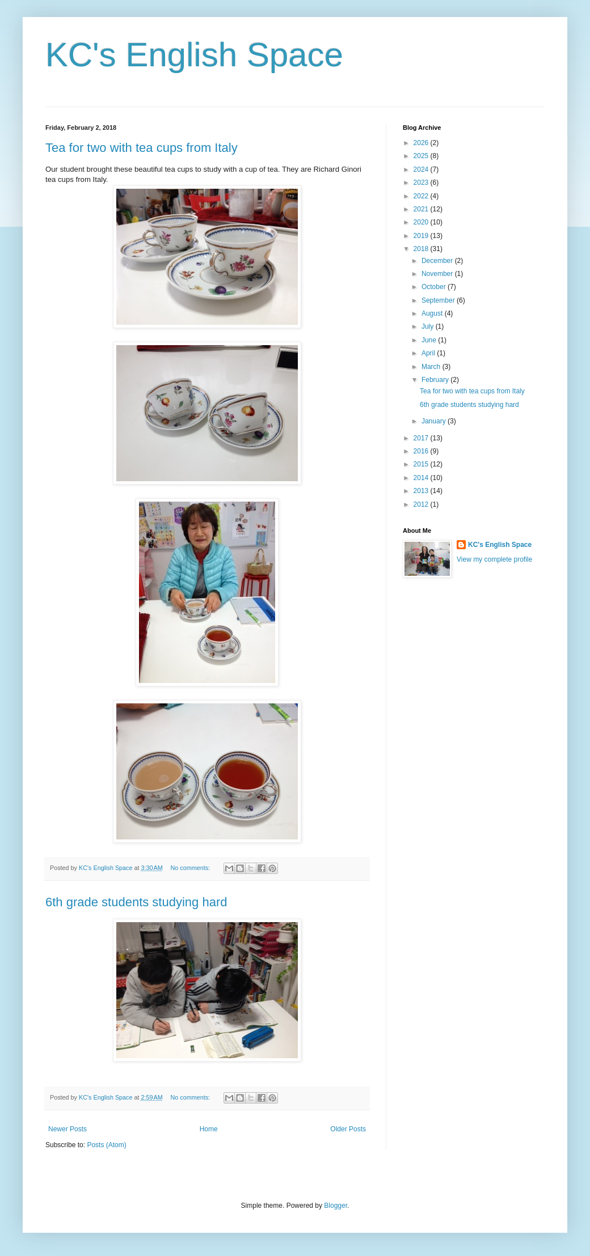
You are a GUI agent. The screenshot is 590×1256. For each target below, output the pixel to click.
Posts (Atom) (106, 1145)
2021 (422, 209)
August (433, 313)
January (435, 421)
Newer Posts (67, 1129)
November (438, 274)
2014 (422, 478)
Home (209, 1129)
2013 (422, 491)
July (429, 326)
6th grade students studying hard (136, 902)
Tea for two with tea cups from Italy (141, 148)
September (439, 300)
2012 (422, 504)
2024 (422, 169)
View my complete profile (494, 559)
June (430, 340)
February (436, 380)
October (435, 287)
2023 (422, 182)
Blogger (335, 1206)
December (438, 261)
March (432, 367)
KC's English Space (194, 55)
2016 (422, 451)
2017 (422, 438)
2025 (422, 156)
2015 (422, 464)
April (429, 353)
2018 (422, 249)
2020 (422, 222)
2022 (422, 196)
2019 (422, 236)
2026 (422, 143)
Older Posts (348, 1129)
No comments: (191, 867)
